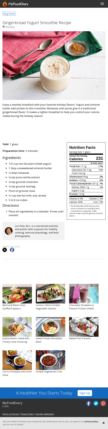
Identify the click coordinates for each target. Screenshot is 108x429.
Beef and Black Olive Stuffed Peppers (17, 297)
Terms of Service (10, 414)
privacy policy (91, 421)
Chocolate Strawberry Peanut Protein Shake (84, 297)
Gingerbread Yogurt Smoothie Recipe (36, 22)
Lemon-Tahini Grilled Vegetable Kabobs (50, 297)
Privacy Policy (27, 414)
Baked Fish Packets (84, 328)
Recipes (10, 26)
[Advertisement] (54, 129)
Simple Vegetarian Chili (50, 361)
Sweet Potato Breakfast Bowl (50, 330)
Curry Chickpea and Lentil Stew (17, 363)
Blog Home (9, 13)
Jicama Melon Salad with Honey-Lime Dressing (17, 330)
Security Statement (44, 414)
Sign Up (85, 393)
